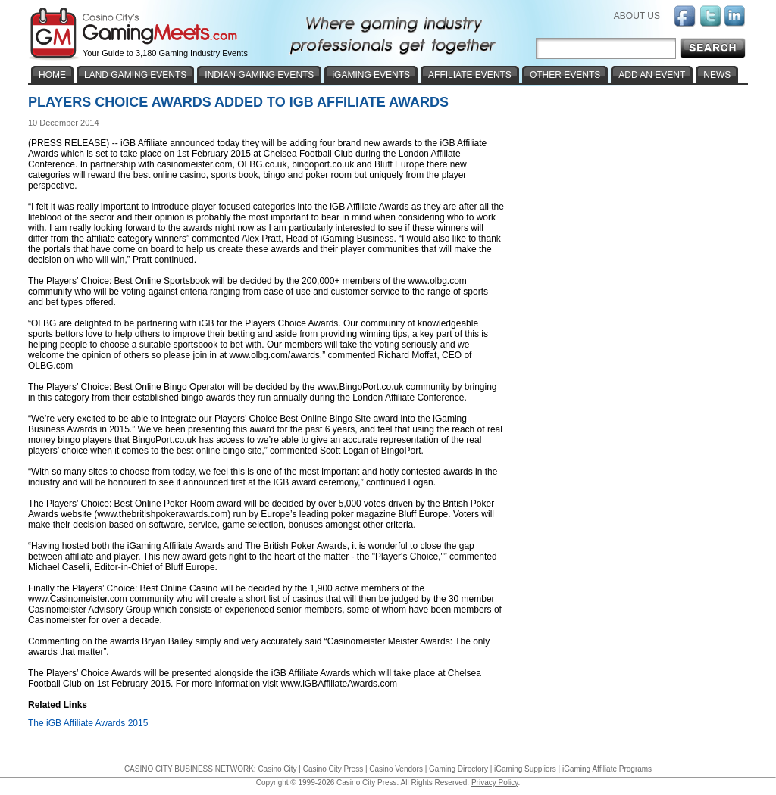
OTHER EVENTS (565, 75)
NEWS (717, 75)
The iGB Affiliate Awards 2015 (88, 723)
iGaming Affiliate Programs (607, 769)
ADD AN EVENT (651, 75)
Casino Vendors (396, 769)
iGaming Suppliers (525, 769)
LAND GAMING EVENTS (135, 75)
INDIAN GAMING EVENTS (259, 75)
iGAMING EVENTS (371, 75)
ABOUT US (637, 16)
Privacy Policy (494, 782)
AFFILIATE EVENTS (470, 75)
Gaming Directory (458, 769)
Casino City (277, 769)
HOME (52, 75)
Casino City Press (333, 769)
